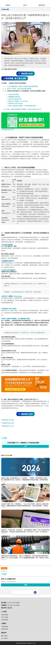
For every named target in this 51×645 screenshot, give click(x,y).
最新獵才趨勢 (4, 629)
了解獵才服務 (4, 626)
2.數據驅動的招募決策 (14, 97)
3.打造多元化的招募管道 (15, 99)
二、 (5, 89)
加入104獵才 (4, 638)
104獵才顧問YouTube (7, 426)
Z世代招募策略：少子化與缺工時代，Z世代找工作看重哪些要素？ (27, 332)
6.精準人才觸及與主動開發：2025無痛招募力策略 (22, 106)
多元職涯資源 (4, 619)
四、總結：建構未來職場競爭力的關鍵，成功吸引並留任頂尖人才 (23, 109)
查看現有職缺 (4, 614)
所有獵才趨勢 (5, 9)
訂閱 (25, 585)
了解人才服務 (4, 617)
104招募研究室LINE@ (7, 130)
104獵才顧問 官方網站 (7, 420)
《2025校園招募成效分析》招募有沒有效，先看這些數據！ (26, 292)
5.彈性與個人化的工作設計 (15, 103)
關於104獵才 (4, 636)
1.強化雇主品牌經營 (13, 94)
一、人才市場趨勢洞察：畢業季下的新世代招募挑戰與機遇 (21, 86)
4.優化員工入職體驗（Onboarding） (18, 101)
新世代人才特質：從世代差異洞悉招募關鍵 (19, 89)
